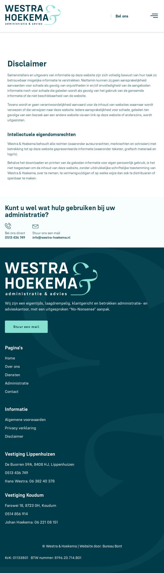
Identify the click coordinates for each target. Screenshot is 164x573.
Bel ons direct (15, 233)
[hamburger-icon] (153, 16)
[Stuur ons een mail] (35, 226)
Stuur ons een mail (46, 233)
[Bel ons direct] (8, 226)
